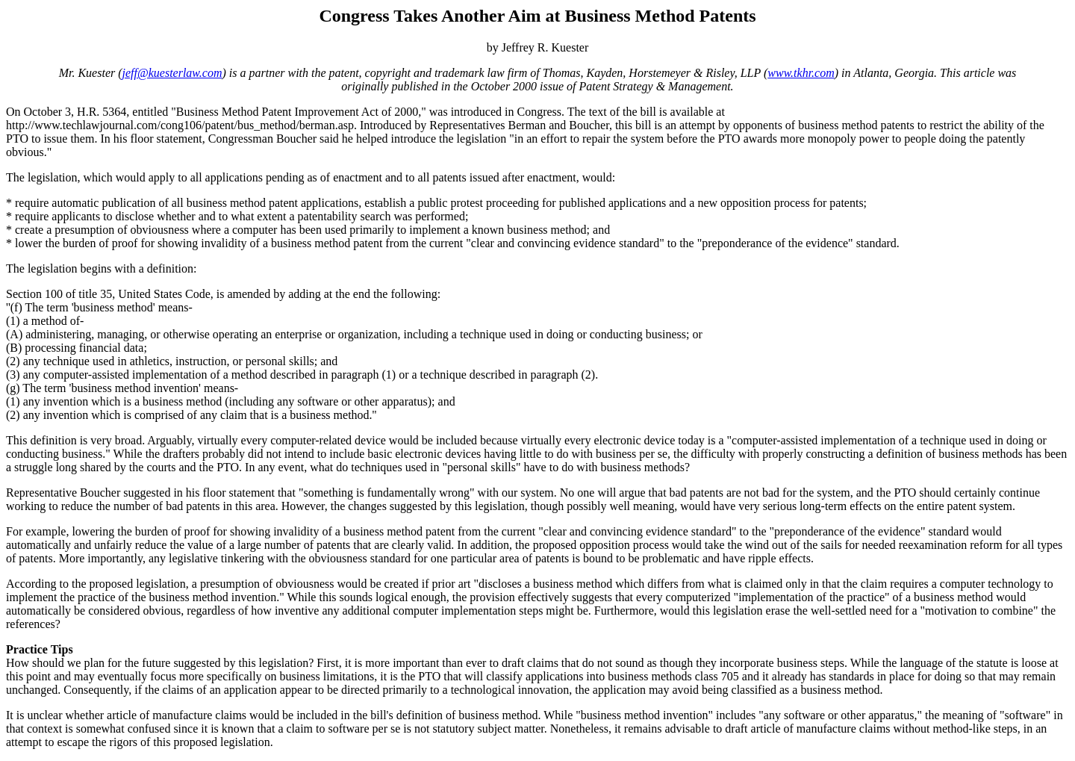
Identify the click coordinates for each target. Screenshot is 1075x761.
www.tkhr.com (800, 72)
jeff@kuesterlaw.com (172, 72)
